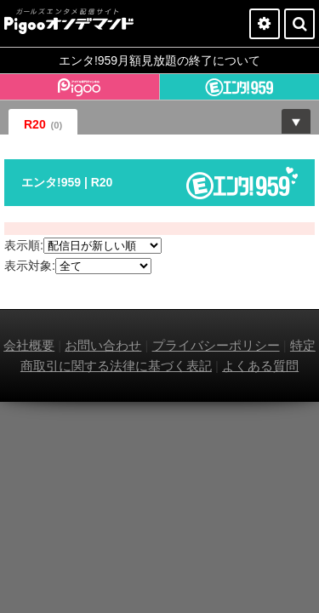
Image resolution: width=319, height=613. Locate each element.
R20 (43, 124)
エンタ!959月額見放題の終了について (159, 60)
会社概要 (28, 345)
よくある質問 (260, 365)
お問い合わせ (103, 345)
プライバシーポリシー (216, 345)
